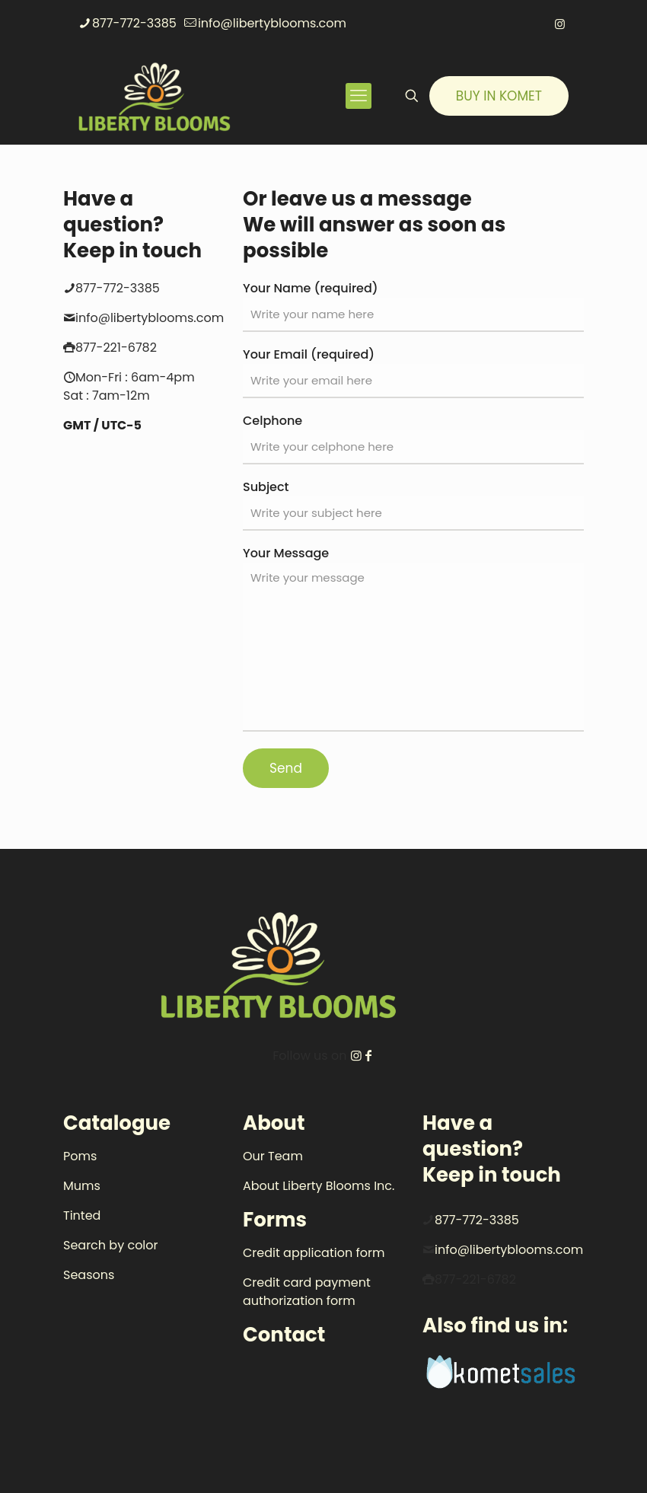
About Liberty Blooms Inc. (318, 1186)
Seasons (88, 1275)
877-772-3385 (477, 1220)
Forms (275, 1219)
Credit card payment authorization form (307, 1292)
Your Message (413, 638)
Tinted (81, 1215)
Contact (284, 1334)
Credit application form (313, 1253)
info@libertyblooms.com (509, 1250)
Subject (413, 504)
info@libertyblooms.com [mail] (272, 23)
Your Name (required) (413, 305)
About (273, 1123)
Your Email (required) (413, 372)
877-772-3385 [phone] (134, 23)
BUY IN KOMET (499, 96)
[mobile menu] (358, 96)
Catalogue (117, 1123)
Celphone (413, 438)
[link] (503, 1373)
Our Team (273, 1156)
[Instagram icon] (560, 24)
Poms (80, 1156)
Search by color (110, 1245)
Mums (81, 1186)
